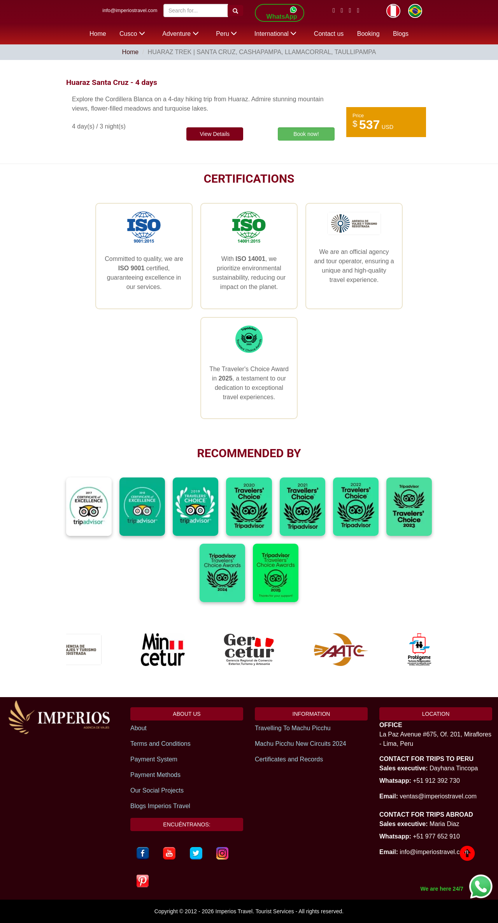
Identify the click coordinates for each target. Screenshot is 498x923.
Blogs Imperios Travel (160, 806)
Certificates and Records (289, 759)
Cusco (132, 33)
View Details (215, 134)
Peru (226, 33)
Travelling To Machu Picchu (293, 728)
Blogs (401, 33)
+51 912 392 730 (436, 780)
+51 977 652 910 (436, 836)
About (138, 728)
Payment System (153, 759)
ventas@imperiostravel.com (438, 796)
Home (97, 33)
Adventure (180, 33)
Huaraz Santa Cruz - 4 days (111, 82)
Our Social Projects (157, 790)
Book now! (306, 134)
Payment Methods (155, 775)
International (275, 33)
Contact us (329, 33)
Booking (368, 33)
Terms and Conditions (160, 743)
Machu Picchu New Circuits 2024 (300, 743)
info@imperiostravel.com (129, 10)
